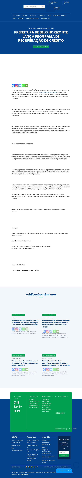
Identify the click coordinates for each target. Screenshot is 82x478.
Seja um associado (17, 440)
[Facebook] (13, 85)
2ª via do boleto (31, 443)
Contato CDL (45, 18)
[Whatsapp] (23, 85)
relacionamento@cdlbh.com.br (66, 429)
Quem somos (16, 443)
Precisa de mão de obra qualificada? (32, 455)
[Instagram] (16, 85)
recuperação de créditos (48, 92)
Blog (49, 16)
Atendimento (46, 440)
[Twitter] (19, 85)
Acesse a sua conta (33, 440)
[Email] (26, 85)
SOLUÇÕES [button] (16, 16)
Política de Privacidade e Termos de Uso (56, 467)
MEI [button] (14, 18)
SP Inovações (24, 474)
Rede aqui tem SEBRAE (31, 459)
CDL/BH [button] (20, 18)
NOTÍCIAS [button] (32, 16)
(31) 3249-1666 (18, 407)
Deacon (44, 447)
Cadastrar (64, 455)
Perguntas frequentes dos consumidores (46, 451)
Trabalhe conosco (17, 450)
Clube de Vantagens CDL (33, 450)
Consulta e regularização (46, 443)
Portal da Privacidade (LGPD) (48, 461)
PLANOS (25, 16)
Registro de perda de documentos (48, 457)
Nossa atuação (16, 445)
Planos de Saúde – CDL (32, 446)
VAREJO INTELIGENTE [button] (32, 18)
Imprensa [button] (41, 16)
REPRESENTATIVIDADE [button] (59, 16)
